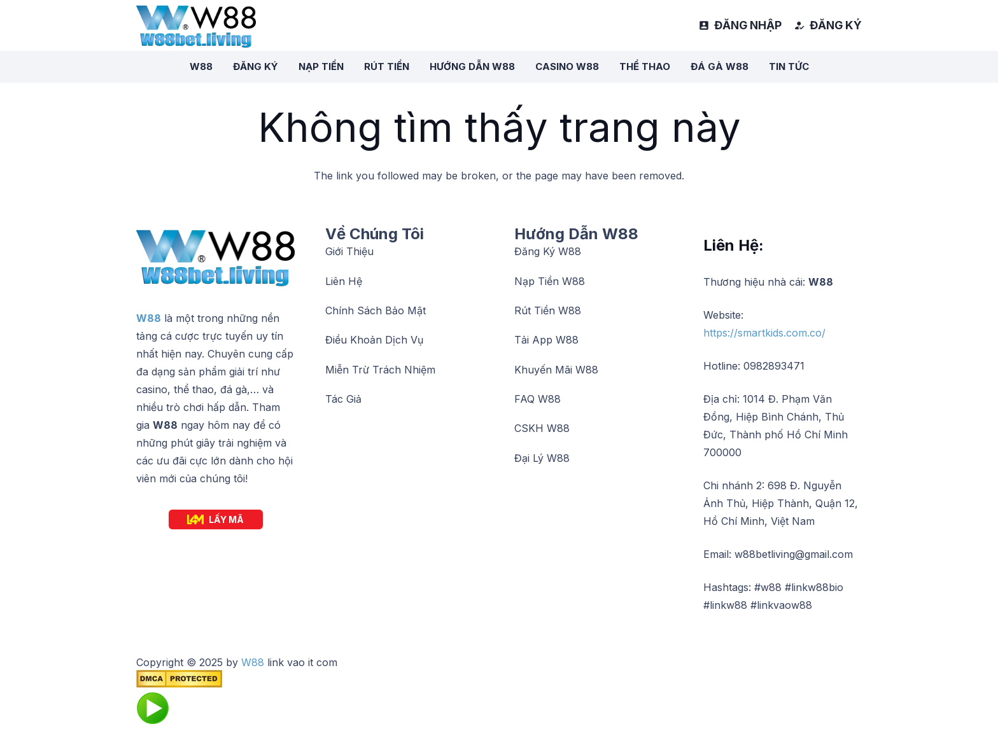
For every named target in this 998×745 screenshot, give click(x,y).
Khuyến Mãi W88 (556, 369)
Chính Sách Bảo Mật (375, 310)
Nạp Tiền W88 (549, 281)
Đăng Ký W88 (547, 251)
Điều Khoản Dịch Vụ (374, 339)
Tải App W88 (546, 339)
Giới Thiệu (349, 251)
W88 (148, 318)
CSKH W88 (542, 428)
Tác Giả (343, 399)
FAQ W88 (537, 399)
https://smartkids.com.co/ (764, 332)
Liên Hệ (343, 281)
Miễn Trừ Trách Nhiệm (380, 369)
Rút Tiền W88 (547, 310)
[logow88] (196, 26)
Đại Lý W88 (542, 458)
